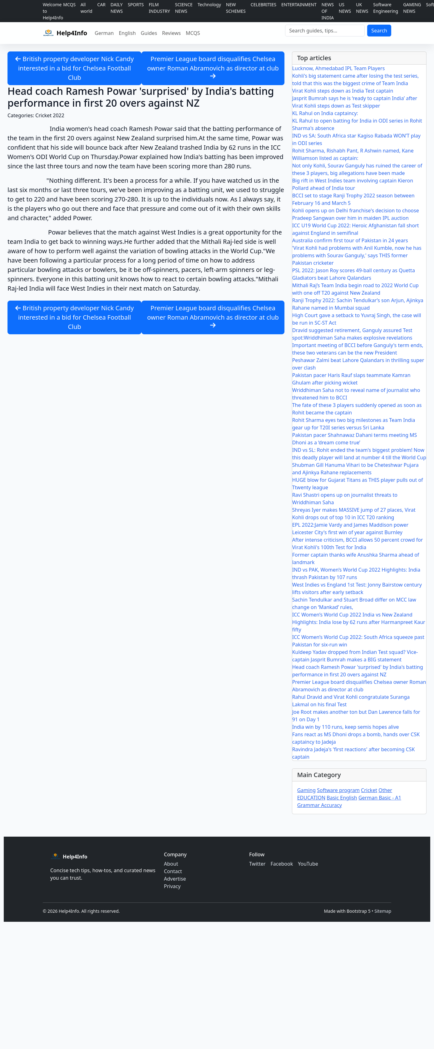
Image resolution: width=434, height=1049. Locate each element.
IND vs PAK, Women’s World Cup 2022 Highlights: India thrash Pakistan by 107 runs (356, 573)
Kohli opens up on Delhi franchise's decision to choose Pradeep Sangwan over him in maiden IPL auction (355, 214)
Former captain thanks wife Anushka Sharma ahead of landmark (355, 558)
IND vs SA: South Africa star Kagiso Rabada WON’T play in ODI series (356, 139)
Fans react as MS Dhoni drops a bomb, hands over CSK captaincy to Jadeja (356, 738)
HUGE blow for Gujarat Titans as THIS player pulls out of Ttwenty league (357, 483)
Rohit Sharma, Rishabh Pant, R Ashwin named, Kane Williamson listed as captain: (353, 154)
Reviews (171, 33)
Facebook (281, 863)
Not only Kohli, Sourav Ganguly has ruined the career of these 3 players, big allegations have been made (357, 169)
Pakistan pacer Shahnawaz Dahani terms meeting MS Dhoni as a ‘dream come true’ (354, 439)
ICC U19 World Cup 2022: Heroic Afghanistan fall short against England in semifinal (355, 229)
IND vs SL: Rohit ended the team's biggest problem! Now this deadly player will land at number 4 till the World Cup (359, 454)
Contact (173, 871)
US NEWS (345, 8)
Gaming (306, 790)
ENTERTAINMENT (299, 4)
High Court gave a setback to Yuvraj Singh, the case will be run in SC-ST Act (356, 319)
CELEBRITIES (263, 4)
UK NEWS (362, 8)
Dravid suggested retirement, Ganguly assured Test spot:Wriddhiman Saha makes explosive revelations (352, 334)
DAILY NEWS (117, 8)
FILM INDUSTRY (159, 8)
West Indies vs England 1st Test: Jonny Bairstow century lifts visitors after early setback (357, 588)
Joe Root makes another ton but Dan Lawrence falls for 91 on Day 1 (356, 715)
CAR (101, 4)
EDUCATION (311, 797)
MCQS (69, 4)
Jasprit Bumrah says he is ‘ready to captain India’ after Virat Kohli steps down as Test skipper (354, 102)
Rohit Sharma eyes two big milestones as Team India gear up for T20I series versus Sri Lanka (353, 424)
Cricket (369, 790)
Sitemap (382, 911)
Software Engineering (385, 8)
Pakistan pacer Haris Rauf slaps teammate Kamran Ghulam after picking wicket (351, 379)
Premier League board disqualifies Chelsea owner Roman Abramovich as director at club (213, 67)
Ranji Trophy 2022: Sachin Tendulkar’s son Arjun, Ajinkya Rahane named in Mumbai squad (357, 304)
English (127, 33)
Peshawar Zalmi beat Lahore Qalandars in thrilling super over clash (358, 364)
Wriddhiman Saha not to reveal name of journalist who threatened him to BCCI (356, 394)
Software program (338, 790)
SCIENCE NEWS (183, 8)
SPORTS (136, 4)
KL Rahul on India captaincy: (325, 113)
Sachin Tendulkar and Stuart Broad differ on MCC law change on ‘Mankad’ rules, (354, 603)
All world (86, 8)
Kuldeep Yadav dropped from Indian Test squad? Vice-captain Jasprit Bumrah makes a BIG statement (355, 656)
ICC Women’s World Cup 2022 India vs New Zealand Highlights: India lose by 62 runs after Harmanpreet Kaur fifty (358, 622)
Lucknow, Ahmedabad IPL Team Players (338, 68)
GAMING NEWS (412, 8)
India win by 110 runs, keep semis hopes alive (345, 726)
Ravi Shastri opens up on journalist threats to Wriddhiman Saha (344, 498)
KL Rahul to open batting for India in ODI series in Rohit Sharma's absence (357, 124)
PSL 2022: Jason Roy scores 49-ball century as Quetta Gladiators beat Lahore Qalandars (353, 274)
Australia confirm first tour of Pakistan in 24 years (350, 240)
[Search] (325, 30)
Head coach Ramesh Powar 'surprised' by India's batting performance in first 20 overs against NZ (357, 671)
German (104, 33)
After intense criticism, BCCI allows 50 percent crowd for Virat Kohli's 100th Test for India (357, 543)
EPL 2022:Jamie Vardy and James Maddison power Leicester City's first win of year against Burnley (350, 528)
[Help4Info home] (65, 33)
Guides (149, 33)
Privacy (172, 886)
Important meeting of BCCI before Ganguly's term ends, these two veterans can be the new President (357, 349)
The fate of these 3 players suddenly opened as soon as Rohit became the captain (357, 409)
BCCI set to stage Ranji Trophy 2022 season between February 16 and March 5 (353, 199)
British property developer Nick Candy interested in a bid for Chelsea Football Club (74, 68)
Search (379, 30)
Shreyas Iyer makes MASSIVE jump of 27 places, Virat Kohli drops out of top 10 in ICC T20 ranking (354, 513)
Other (385, 790)
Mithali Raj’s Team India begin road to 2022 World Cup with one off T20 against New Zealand (355, 289)
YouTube (308, 863)
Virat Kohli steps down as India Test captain (342, 90)
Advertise (175, 878)
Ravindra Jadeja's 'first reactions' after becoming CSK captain (353, 753)
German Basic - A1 (379, 797)
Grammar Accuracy (319, 805)
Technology (209, 4)
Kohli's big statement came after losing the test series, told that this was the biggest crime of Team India (355, 79)
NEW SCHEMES (236, 8)
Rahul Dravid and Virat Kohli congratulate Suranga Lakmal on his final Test (351, 701)
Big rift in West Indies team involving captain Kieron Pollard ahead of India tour (352, 184)
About (171, 863)
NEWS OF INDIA (328, 11)
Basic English (342, 797)
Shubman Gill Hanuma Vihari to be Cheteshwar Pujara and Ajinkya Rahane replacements (355, 469)
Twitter (257, 863)
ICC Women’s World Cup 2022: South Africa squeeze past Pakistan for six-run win (358, 641)
